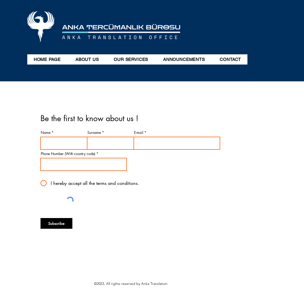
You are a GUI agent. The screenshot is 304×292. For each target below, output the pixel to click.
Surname (94, 132)
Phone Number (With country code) (68, 154)
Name (45, 132)
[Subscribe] (56, 223)
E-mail (138, 132)
